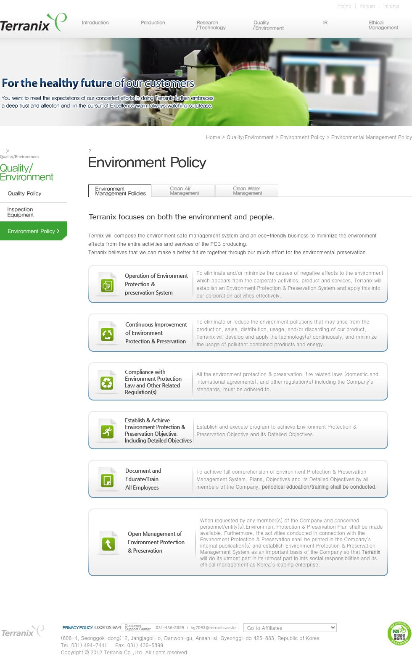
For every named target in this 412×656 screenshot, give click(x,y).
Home (344, 6)
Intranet (391, 6)
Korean (367, 6)
